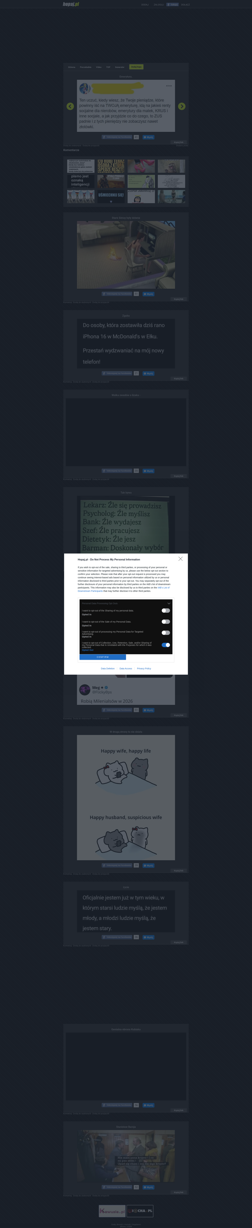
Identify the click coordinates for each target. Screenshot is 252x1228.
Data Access (126, 668)
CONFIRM (103, 657)
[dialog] (126, 614)
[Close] (182, 560)
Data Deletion (108, 668)
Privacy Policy (144, 668)
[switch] (166, 610)
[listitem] (126, 603)
